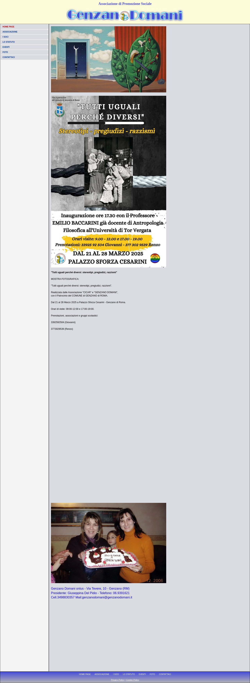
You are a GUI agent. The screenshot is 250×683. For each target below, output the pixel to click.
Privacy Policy (117, 680)
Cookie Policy (132, 680)
